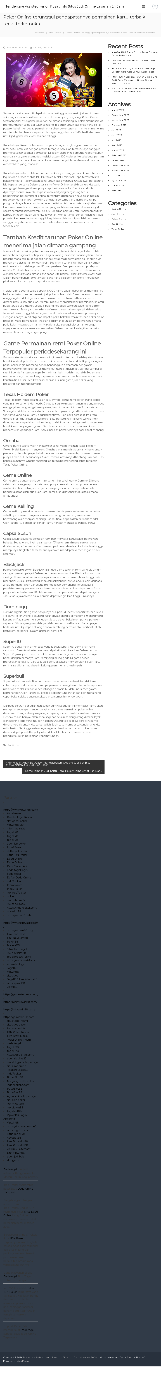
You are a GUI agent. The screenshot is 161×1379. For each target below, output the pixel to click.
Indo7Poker (14, 860)
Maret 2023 (118, 162)
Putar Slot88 (15, 1090)
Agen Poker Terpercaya (21, 1108)
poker (10, 909)
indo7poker (14, 894)
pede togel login (17, 882)
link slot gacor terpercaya (22, 1074)
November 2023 (120, 132)
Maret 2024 (118, 122)
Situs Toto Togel (17, 961)
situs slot (12, 988)
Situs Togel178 (16, 1146)
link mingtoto (15, 1116)
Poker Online (119, 231)
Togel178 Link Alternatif (21, 992)
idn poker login (23, 231)
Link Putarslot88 (17, 1154)
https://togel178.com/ (20, 1067)
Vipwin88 (13, 984)
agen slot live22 (16, 1071)
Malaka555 (13, 958)
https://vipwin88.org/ (20, 943)
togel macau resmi (19, 969)
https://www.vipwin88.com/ (20, 822)
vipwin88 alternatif (18, 1161)
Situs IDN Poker (17, 867)
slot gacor (13, 1173)
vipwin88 (12, 999)
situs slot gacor (16, 1037)
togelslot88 (14, 1123)
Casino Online (119, 221)
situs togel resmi (17, 1033)
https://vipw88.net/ (19, 927)
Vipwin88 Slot (15, 837)
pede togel (14, 886)
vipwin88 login (16, 976)
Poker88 (12, 954)
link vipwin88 (15, 1120)
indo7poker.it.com (18, 1097)
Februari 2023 (119, 167)
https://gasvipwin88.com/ (19, 1029)
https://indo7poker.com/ (22, 920)
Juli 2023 (116, 142)
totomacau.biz (16, 1041)
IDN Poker (17, 1251)
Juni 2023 (117, 147)
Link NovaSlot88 (17, 950)
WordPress (23, 1373)
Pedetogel (10, 1182)
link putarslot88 (17, 912)
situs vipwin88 (16, 995)
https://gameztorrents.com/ (20, 1007)
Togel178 (12, 980)
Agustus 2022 (119, 193)
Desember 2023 (120, 127)
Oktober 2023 (119, 137)
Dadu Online (15, 871)
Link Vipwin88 (16, 1165)
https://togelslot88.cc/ (21, 973)
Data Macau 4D (17, 878)
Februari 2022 (119, 203)
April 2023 (117, 157)
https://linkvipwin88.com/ (19, 1022)
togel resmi (14, 826)
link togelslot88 (17, 916)
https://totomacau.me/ (21, 1139)
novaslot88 (14, 924)
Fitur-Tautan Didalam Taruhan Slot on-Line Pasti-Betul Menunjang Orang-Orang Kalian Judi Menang (134, 92)
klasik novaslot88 (18, 1082)
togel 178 (13, 1059)
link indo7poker (16, 905)
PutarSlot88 (14, 1101)
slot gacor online (17, 833)
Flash (129, 1369)
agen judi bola (15, 1169)
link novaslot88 (16, 965)
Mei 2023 (116, 152)
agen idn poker (16, 856)
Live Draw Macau (18, 1048)
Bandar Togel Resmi (19, 829)
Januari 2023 (118, 172)
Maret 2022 (118, 198)
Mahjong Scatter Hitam (22, 1093)
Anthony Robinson (43, 60)
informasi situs (16, 841)
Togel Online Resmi (19, 1052)
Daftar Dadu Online (19, 890)
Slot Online (55, 45)
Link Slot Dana (16, 946)
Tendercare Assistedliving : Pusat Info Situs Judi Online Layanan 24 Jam (76, 6)
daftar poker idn (17, 863)
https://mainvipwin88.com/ (20, 1014)
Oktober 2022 (119, 188)
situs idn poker (16, 1112)
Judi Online (118, 226)
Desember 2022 (120, 177)
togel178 (12, 845)
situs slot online (16, 1078)
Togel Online (118, 241)
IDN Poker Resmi (18, 1044)
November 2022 (120, 183)
